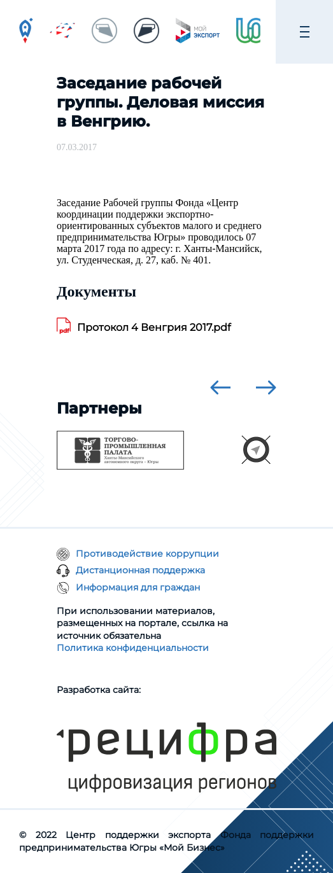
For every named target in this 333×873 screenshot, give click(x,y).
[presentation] (220, 387)
